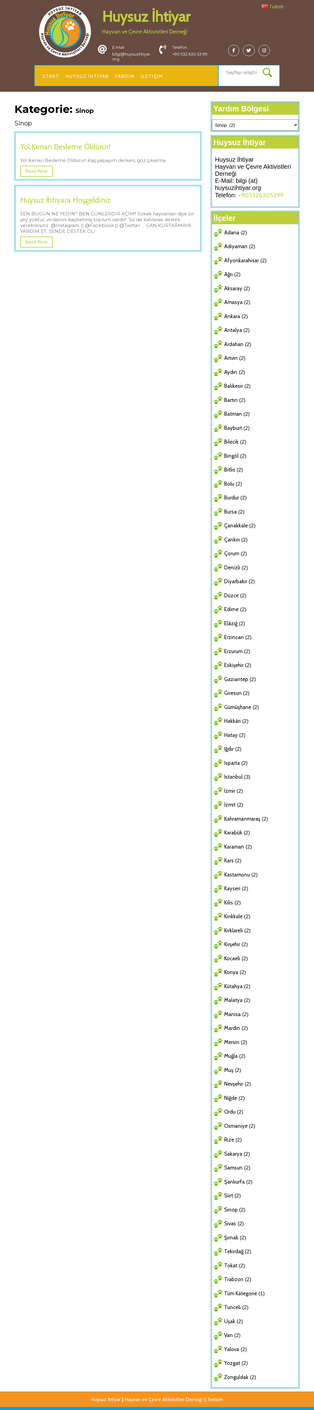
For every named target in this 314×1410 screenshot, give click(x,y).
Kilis (228, 903)
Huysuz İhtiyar (146, 16)
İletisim (215, 1399)
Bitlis (229, 470)
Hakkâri (232, 721)
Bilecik (231, 442)
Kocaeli (232, 958)
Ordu (230, 1112)
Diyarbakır (235, 581)
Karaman (234, 847)
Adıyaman (235, 246)
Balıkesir (233, 386)
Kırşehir (232, 944)
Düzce (231, 595)
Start (50, 76)
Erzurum (233, 651)
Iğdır (229, 749)
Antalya (233, 330)
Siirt (228, 1195)
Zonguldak (236, 1377)
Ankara (232, 316)
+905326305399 (260, 195)
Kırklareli (233, 930)
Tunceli (232, 1307)
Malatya (233, 1000)
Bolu (229, 484)
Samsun (233, 1168)
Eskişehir (233, 665)
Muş (228, 1070)
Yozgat (232, 1363)
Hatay (231, 735)
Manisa (232, 1014)
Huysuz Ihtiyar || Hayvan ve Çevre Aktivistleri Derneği (146, 1399)
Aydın (230, 372)
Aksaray (233, 288)
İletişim (152, 76)
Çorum (231, 553)
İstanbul (233, 777)
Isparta (232, 763)
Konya (231, 972)
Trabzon (233, 1279)
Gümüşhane (237, 707)
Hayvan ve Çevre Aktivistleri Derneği (144, 31)
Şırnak (231, 1238)
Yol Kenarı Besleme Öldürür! (65, 146)
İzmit (230, 805)
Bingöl (231, 456)
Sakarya (233, 1154)
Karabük (233, 833)
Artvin (231, 358)
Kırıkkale (233, 916)
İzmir (229, 791)
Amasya (233, 302)
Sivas (230, 1223)
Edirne (231, 609)
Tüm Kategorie (240, 1293)
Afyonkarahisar (241, 260)
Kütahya (233, 986)
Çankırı (232, 540)
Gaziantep (236, 679)
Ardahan (233, 344)
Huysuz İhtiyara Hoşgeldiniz (65, 200)
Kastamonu (237, 875)
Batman (233, 414)
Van (228, 1335)
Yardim (125, 76)
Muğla (231, 1056)
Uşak (229, 1321)
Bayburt (233, 428)
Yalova (231, 1349)
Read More (36, 171)
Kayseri (232, 888)
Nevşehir (233, 1084)
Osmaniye (235, 1126)
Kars (229, 860)
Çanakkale (236, 525)
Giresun (233, 693)
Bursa (230, 512)
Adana (231, 232)
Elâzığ (230, 623)
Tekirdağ (233, 1251)
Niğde (230, 1098)
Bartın (231, 400)
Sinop (231, 1210)
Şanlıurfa (234, 1182)
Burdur (231, 498)
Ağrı (228, 274)
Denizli (232, 567)
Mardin (232, 1028)
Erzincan (234, 637)
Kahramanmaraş (242, 819)
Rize (229, 1140)
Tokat (230, 1265)
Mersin (231, 1042)
